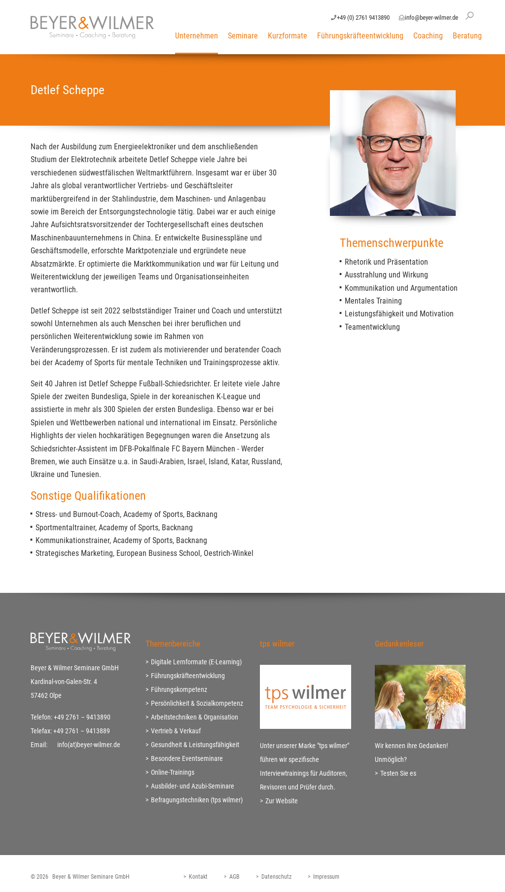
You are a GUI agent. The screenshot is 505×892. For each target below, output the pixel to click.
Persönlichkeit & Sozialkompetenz (197, 703)
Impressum (326, 876)
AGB (234, 876)
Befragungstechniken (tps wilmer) (197, 800)
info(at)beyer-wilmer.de (88, 745)
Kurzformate (287, 35)
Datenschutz (276, 876)
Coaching (428, 35)
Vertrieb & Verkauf (176, 731)
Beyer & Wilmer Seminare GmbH (90, 876)
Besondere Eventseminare (187, 758)
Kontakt (198, 876)
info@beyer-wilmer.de (431, 17)
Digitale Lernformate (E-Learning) (196, 662)
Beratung (467, 35)
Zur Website (281, 801)
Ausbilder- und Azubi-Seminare (192, 786)
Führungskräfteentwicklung (360, 35)
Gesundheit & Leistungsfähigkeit (195, 745)
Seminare (243, 35)
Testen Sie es (398, 773)
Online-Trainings (172, 772)
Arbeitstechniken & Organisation (194, 717)
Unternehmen (196, 35)
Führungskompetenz (179, 689)
